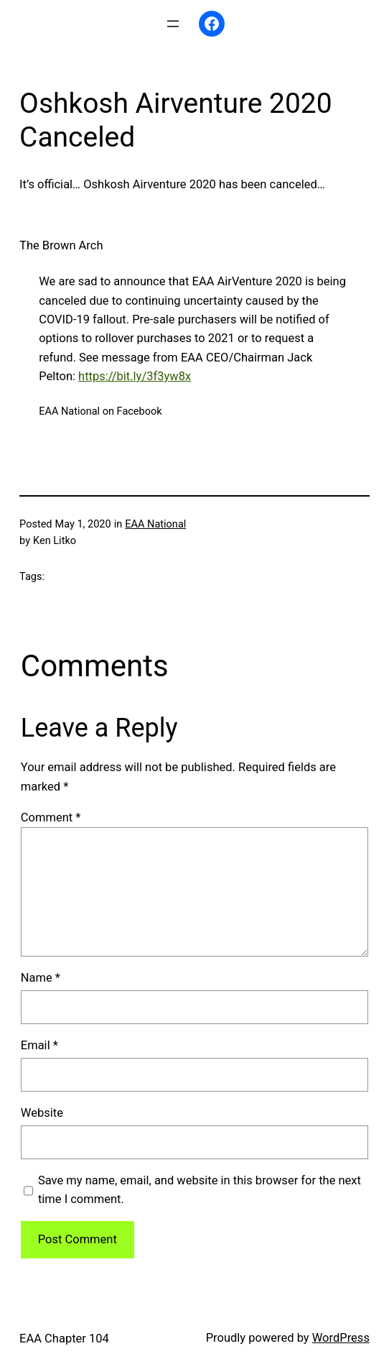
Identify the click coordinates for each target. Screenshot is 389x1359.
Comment (51, 817)
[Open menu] (173, 23)
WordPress (341, 1338)
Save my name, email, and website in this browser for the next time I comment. (199, 1190)
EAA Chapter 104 (64, 1338)
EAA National (155, 524)
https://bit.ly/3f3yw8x (134, 376)
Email (39, 1045)
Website (42, 1113)
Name (40, 978)
